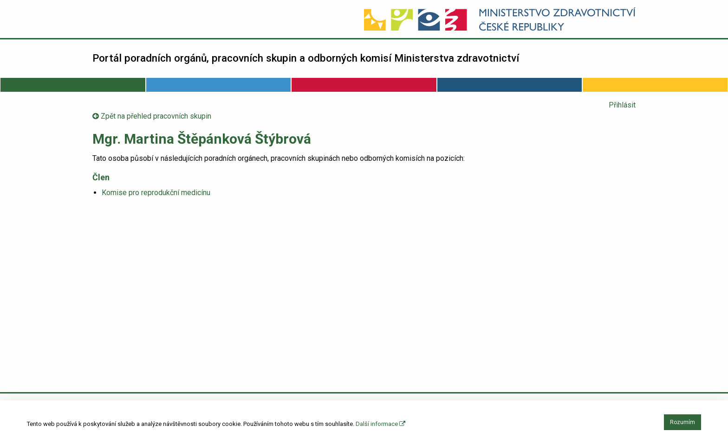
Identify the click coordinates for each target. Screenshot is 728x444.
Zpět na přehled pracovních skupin (151, 116)
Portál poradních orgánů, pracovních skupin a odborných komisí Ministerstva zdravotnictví (305, 58)
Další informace (380, 423)
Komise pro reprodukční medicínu (156, 192)
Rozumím (682, 422)
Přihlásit (622, 105)
